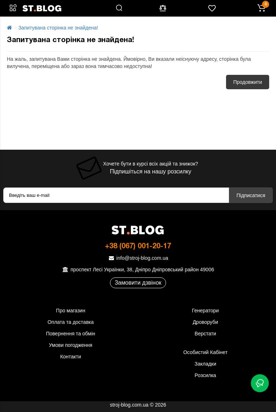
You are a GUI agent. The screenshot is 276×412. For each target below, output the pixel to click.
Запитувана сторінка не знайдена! (58, 28)
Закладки (205, 364)
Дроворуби (205, 322)
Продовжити (247, 82)
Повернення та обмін (70, 333)
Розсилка (205, 375)
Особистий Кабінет (205, 352)
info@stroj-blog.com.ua (138, 258)
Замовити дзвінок (138, 283)
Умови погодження (70, 345)
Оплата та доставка (70, 322)
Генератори (205, 310)
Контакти (70, 356)
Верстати (205, 333)
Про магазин (70, 310)
